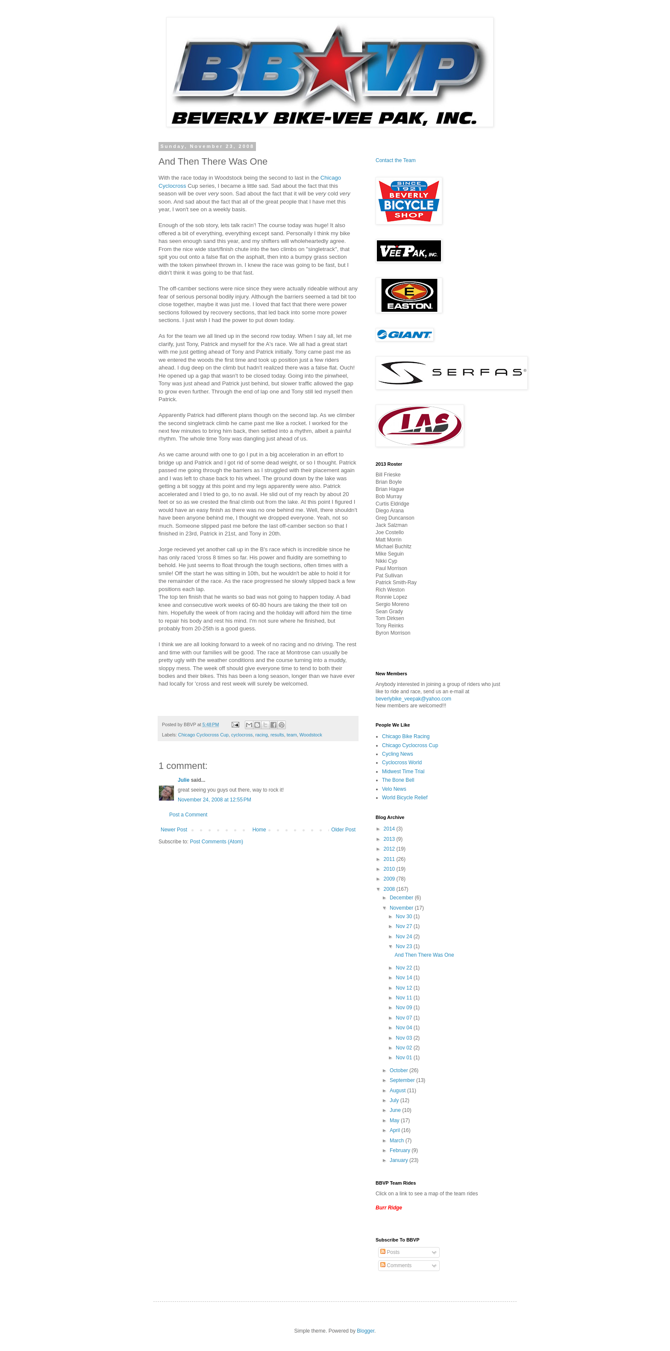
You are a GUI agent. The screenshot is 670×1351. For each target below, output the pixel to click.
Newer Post (174, 830)
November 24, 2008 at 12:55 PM (214, 800)
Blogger (365, 1331)
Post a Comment (188, 815)
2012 (390, 849)
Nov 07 (404, 1018)
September (403, 1080)
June (396, 1110)
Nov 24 (404, 937)
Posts (390, 1252)
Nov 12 (404, 988)
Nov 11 (404, 998)
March (398, 1141)
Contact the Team (396, 160)
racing (261, 734)
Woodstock (311, 734)
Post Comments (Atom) (216, 842)
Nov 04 (404, 1028)
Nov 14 (404, 978)
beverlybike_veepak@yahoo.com (413, 699)
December (402, 898)
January (399, 1160)
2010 (390, 869)
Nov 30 (404, 916)
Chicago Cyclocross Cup (203, 734)
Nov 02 (404, 1048)
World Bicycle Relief (404, 798)
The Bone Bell (398, 780)
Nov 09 (404, 1008)
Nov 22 (404, 968)
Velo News (394, 789)
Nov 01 (404, 1058)
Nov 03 (404, 1038)
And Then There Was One (424, 955)
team (292, 734)
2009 (390, 879)
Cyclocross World (402, 763)
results (277, 734)
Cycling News (397, 754)
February (400, 1150)
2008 (390, 889)
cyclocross (242, 734)
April (395, 1130)
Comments (395, 1265)
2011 (390, 859)
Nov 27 (404, 926)
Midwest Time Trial (403, 772)
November (402, 908)
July (395, 1100)
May (395, 1120)
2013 (390, 839)
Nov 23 (404, 946)
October (399, 1070)
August (398, 1091)
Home (259, 830)
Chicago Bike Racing (405, 736)
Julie (183, 780)
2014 (390, 829)
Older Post (343, 830)
